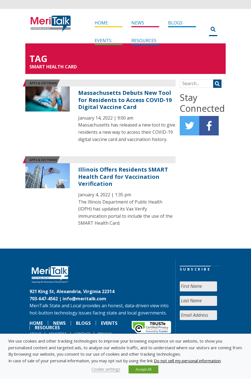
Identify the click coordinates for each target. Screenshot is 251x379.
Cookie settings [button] (106, 369)
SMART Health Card (53, 67)
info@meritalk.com (84, 299)
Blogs (175, 23)
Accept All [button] (143, 369)
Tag (38, 59)
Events (103, 41)
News (137, 23)
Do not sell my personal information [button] (187, 360)
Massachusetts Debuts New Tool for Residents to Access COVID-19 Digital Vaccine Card (125, 100)
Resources (143, 41)
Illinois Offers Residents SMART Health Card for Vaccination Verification (123, 176)
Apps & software (43, 83)
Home (101, 23)
